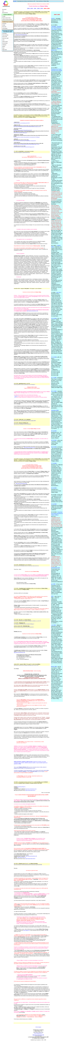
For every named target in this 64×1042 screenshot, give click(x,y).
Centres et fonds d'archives (7, 19)
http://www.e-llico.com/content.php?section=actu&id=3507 (25, 420)
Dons (3, 11)
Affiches (3, 46)
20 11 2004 (53, 391)
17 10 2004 (53, 463)
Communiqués (4, 28)
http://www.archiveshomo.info (21, 34)
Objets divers (4, 49)
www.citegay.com (26, 930)
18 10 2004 (53, 447)
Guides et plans (5, 41)
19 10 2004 (53, 440)
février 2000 (54, 666)
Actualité (3, 16)
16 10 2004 (53, 488)
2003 (52, 596)
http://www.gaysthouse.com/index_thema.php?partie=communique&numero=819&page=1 (27, 137)
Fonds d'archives (5, 35)
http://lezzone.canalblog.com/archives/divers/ (22, 423)
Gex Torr (59, 292)
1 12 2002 (53, 625)
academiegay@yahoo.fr (38, 1033)
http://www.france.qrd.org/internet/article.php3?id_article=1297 (23, 130)
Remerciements (5, 12)
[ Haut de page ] (38, 1027)
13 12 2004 (53, 318)
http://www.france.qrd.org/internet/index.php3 (20, 132)
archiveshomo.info (55, 567)
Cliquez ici (16, 396)
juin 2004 (53, 584)
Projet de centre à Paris (6, 17)
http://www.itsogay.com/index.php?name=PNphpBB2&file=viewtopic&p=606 (25, 140)
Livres (3, 39)
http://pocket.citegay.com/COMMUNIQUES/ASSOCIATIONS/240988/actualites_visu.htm (26, 144)
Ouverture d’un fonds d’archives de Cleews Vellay (57, 513)
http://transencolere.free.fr (30, 790)
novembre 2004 (54, 410)
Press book (4, 26)
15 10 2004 (53, 504)
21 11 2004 (53, 377)
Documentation (5, 43)
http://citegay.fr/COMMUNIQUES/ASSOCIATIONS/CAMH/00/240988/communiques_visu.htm (27, 126)
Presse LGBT (4, 36)
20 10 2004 (53, 431)
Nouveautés (4, 9)
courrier (53, 18)
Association (4, 23)
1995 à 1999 (40, 8)
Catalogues (4, 44)
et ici (15, 397)
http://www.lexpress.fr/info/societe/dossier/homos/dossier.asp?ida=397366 (28, 864)
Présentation (4, 33)
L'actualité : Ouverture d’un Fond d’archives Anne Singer (56, 28)
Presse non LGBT (5, 38)
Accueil (14, 1)
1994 (35, 8)
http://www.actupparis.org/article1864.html (22, 152)
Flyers (3, 48)
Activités (3, 25)
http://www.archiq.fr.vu (21, 786)
